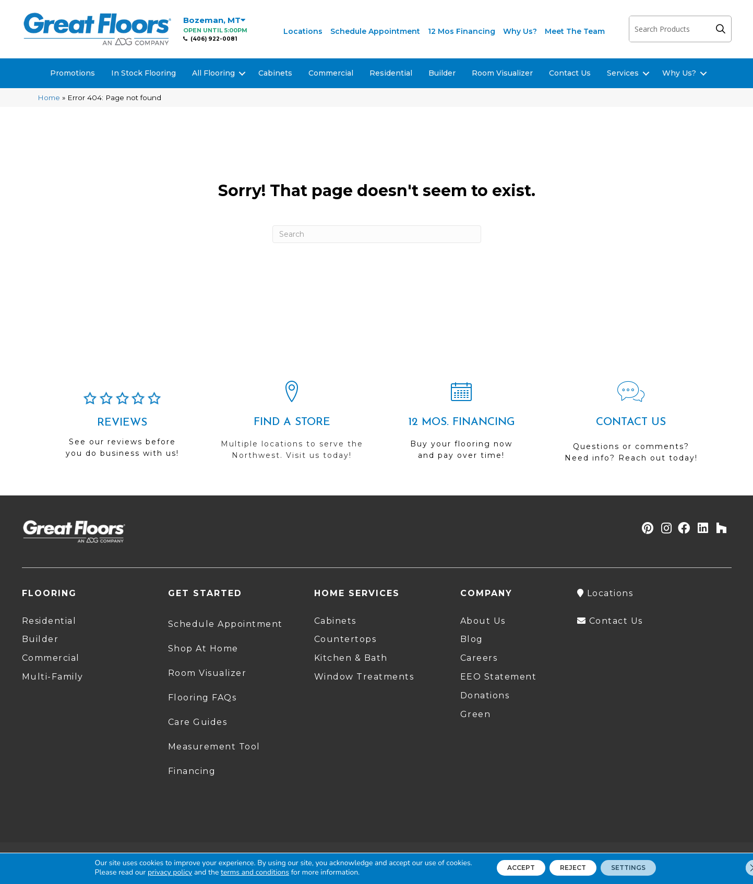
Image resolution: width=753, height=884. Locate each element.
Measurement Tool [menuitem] (214, 747)
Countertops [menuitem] (345, 639)
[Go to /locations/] (292, 425)
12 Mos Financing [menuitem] (461, 31)
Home (49, 97)
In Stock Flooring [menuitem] (143, 73)
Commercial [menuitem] (330, 73)
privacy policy (150, 872)
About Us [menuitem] (483, 621)
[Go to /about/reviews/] (122, 429)
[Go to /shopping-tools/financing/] (461, 425)
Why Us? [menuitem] (520, 31)
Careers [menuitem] (479, 658)
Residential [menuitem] (390, 73)
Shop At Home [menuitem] (203, 648)
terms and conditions (235, 872)
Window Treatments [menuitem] (364, 677)
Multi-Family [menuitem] (52, 677)
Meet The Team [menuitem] (575, 31)
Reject (572, 868)
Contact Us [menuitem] (570, 73)
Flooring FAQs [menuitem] (202, 698)
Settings (642, 868)
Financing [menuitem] (192, 771)
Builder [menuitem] (442, 73)
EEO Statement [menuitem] (498, 677)
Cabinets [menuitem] (275, 73)
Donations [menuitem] (485, 695)
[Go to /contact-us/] (631, 426)
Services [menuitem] (623, 73)
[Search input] (669, 29)
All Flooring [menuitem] (213, 73)
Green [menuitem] (475, 714)
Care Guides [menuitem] (198, 722)
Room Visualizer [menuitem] (502, 73)
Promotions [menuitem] (72, 73)
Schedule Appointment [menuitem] (375, 31)
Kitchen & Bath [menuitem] (351, 658)
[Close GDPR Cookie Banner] (736, 867)
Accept (508, 868)
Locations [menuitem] (302, 31)
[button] (723, 29)
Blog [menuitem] (471, 639)
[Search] (376, 234)
